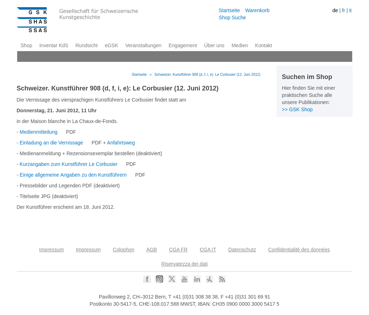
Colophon (123, 249)
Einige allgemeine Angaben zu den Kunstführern (73, 175)
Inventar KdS (53, 45)
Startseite (229, 10)
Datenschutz (242, 249)
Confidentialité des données (299, 249)
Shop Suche (232, 17)
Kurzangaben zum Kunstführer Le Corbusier (69, 164)
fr (343, 10)
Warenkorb (257, 10)
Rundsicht (86, 45)
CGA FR (178, 249)
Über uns (214, 45)
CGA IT (208, 249)
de (335, 10)
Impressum (51, 249)
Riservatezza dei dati (184, 264)
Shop (27, 45)
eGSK (111, 45)
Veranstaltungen (143, 45)
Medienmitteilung (39, 132)
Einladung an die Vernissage (51, 143)
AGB (151, 249)
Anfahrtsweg (121, 143)
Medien (239, 45)
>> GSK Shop (297, 109)
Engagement (183, 45)
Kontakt (263, 45)
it (350, 10)
